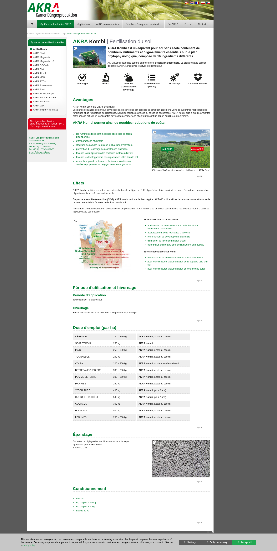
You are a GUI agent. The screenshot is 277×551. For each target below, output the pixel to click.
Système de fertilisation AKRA (50, 33)
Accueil (30, 33)
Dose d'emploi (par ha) (151, 80)
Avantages (82, 78)
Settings (187, 543)
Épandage (174, 78)
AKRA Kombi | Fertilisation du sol (80, 33)
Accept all (242, 542)
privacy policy (28, 545)
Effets (105, 78)
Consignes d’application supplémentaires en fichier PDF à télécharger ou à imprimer (47, 124)
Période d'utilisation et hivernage (128, 81)
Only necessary (214, 542)
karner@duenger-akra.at (39, 152)
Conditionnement (198, 78)
